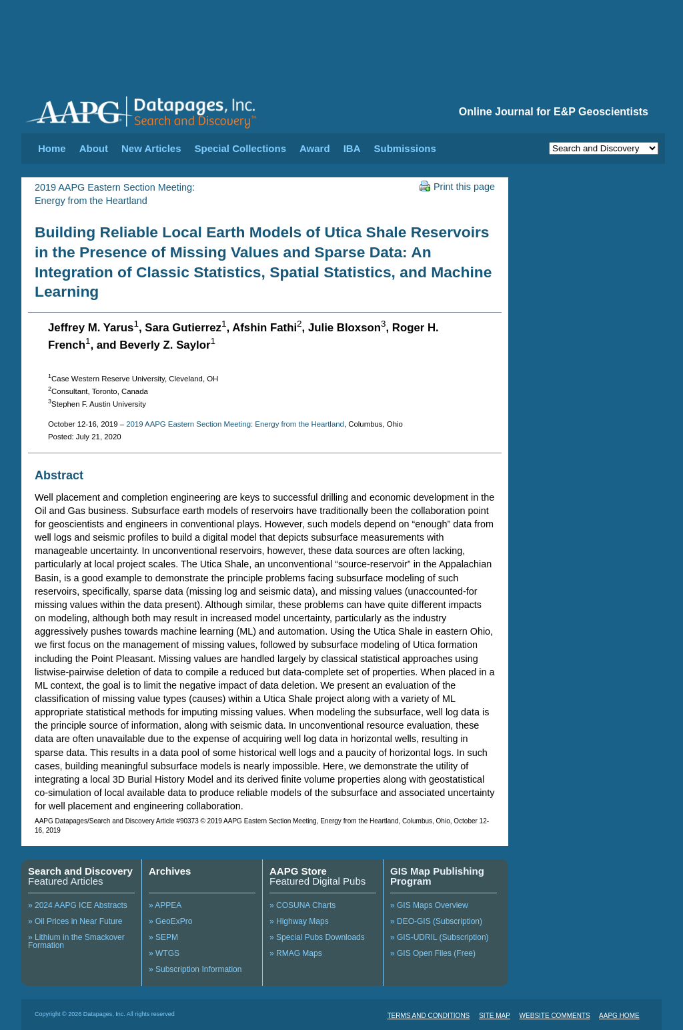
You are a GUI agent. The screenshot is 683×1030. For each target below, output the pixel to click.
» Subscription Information (195, 969)
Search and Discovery (80, 871)
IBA (352, 148)
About (93, 148)
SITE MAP (494, 1015)
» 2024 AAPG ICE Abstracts (77, 905)
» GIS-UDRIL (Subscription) (439, 937)
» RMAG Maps (295, 953)
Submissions (405, 148)
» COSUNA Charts (302, 905)
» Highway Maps (299, 921)
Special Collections (241, 148)
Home (52, 148)
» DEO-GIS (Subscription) (436, 921)
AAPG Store (298, 871)
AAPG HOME (619, 1015)
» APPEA (165, 905)
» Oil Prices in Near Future (75, 921)
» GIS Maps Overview (429, 905)
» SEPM (163, 937)
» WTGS (164, 953)
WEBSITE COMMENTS (555, 1015)
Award (314, 148)
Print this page (457, 186)
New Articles (151, 148)
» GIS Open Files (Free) (433, 953)
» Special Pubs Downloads (317, 937)
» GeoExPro (170, 921)
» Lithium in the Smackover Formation (76, 941)
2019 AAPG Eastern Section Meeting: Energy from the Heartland (235, 424)
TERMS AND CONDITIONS (428, 1015)
